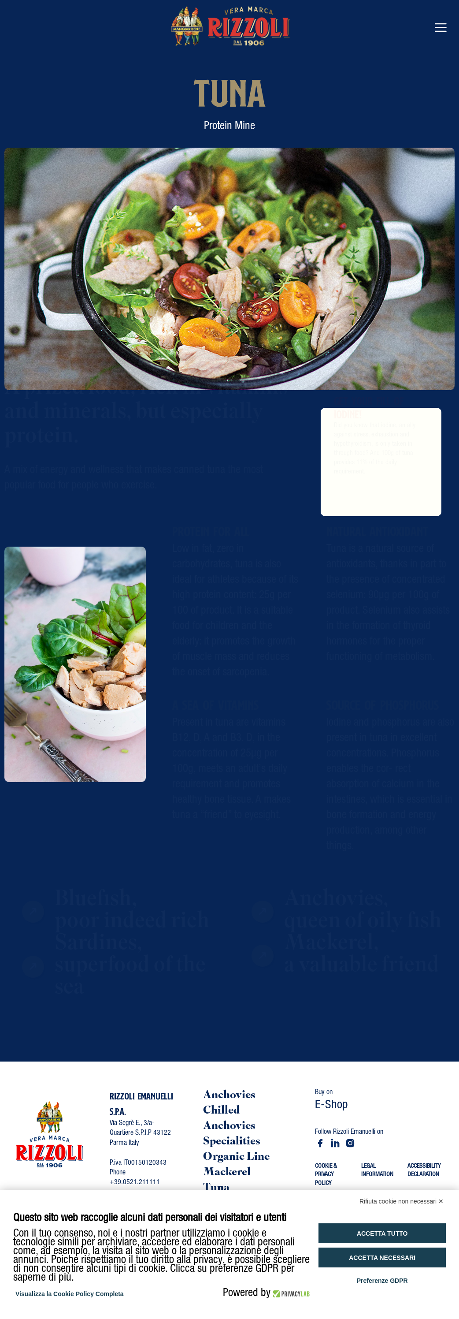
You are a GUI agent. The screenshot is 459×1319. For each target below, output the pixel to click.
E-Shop (331, 1106)
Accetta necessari (382, 1257)
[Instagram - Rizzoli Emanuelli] (350, 1143)
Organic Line (236, 1157)
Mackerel (227, 1172)
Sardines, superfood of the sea (130, 975)
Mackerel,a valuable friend (361, 964)
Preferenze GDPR (382, 1280)
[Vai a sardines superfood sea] (28, 976)
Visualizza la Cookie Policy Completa (69, 1293)
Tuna (216, 1188)
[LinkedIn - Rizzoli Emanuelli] (335, 1143)
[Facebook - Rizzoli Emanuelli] (320, 1143)
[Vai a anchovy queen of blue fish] (258, 921)
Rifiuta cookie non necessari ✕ (401, 1201)
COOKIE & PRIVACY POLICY (326, 1175)
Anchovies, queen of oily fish (363, 920)
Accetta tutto (382, 1233)
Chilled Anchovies (229, 1119)
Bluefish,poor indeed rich (132, 920)
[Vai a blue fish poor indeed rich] (28, 921)
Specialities (231, 1142)
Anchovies (229, 1095)
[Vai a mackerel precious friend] (258, 965)
